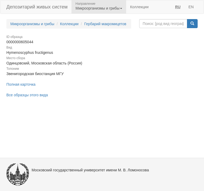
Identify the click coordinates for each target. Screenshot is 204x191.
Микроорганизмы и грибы (32, 24)
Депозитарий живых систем (36, 7)
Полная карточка (21, 84)
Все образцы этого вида (27, 95)
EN (191, 7)
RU (177, 7)
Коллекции (139, 7)
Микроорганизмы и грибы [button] (98, 8)
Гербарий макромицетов (105, 24)
